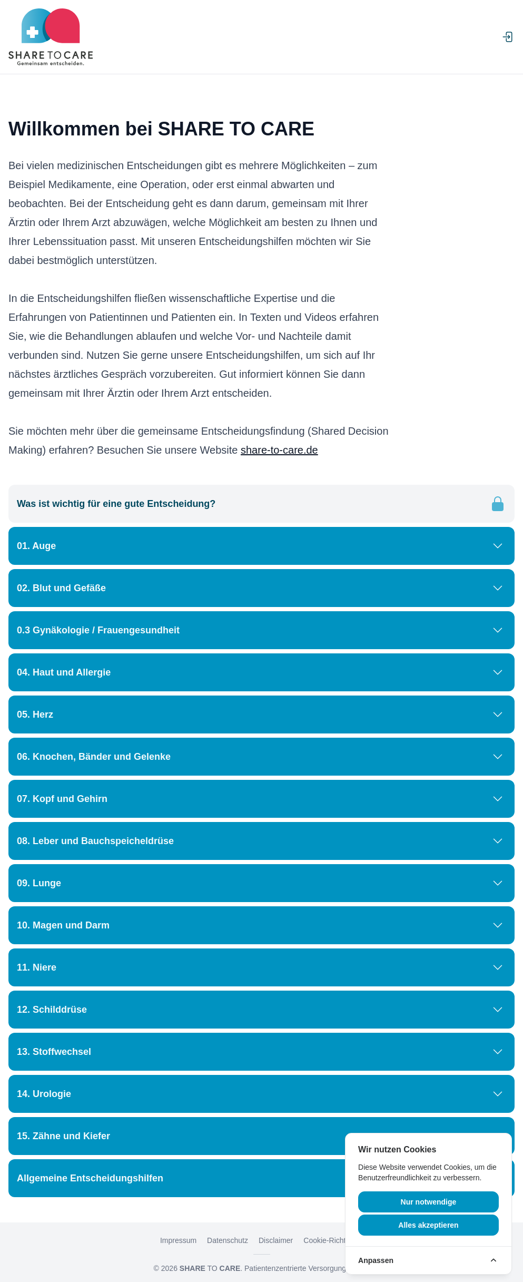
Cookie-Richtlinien (333, 1240)
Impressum (178, 1240)
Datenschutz (227, 1240)
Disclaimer (276, 1240)
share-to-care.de (279, 450)
